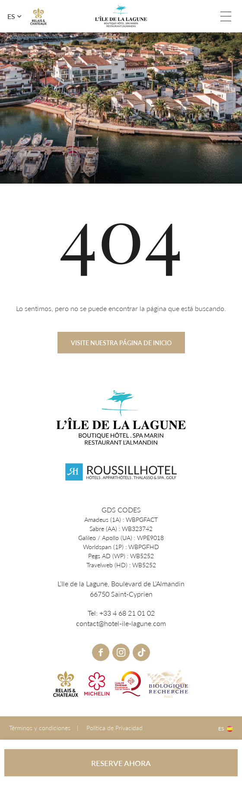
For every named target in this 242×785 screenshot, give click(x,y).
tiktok (141, 652)
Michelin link (96, 684)
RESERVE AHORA (121, 763)
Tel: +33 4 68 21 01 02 (208, 16)
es (11, 16)
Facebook (100, 652)
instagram (121, 652)
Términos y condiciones (39, 727)
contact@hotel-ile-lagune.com (121, 623)
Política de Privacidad (114, 727)
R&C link (38, 16)
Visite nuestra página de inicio (121, 349)
